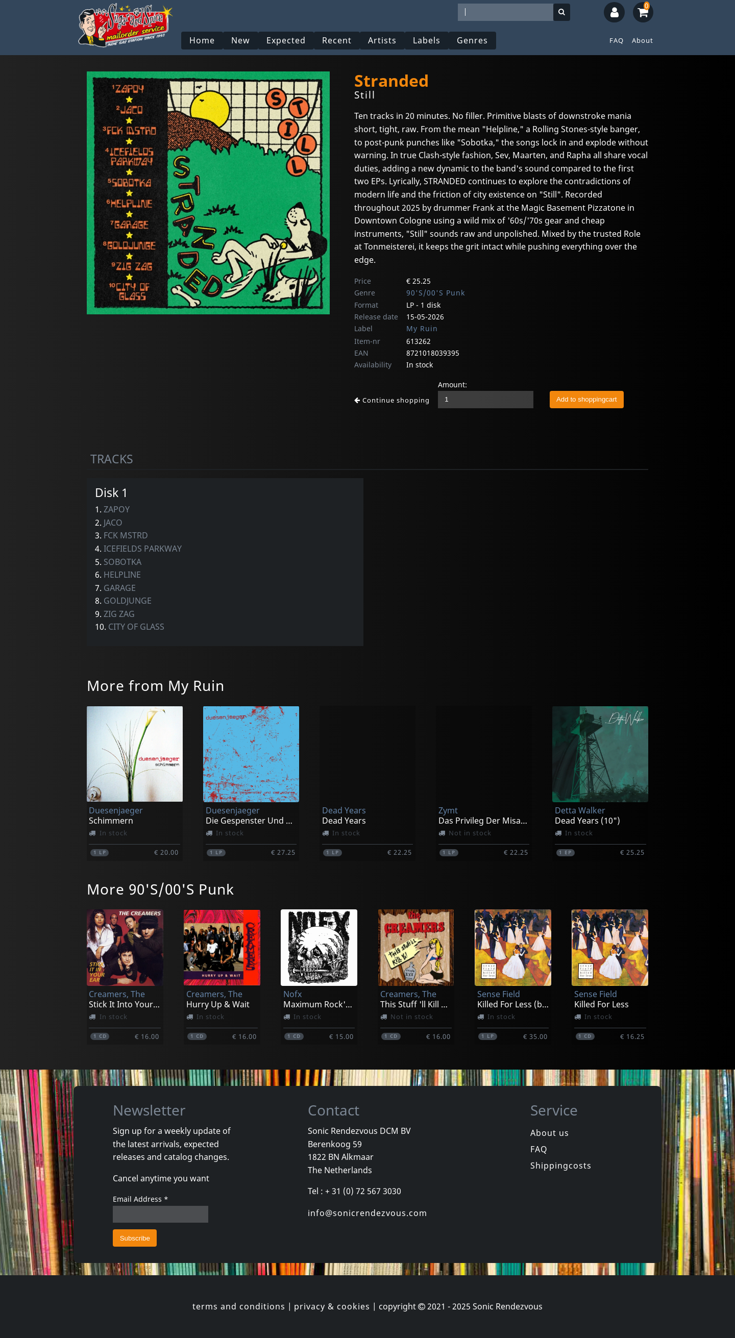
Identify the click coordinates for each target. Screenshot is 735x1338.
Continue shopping (392, 400)
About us (549, 1132)
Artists (382, 40)
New (240, 40)
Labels (426, 40)
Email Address (140, 1199)
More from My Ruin (156, 685)
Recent (337, 40)
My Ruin (422, 328)
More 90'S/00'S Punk (160, 889)
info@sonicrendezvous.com (367, 1213)
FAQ (616, 40)
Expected (286, 40)
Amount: (452, 384)
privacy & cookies (332, 1306)
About (642, 40)
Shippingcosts (561, 1165)
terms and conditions (238, 1306)
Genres (472, 40)
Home (202, 40)
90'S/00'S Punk (435, 293)
